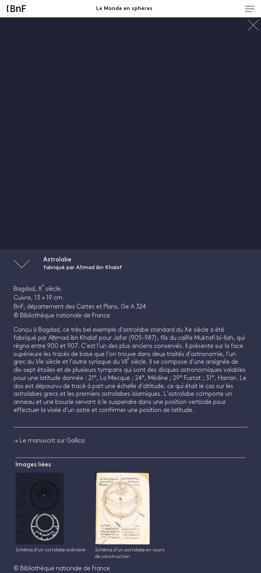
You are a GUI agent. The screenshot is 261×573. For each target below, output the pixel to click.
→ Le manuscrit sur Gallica (49, 441)
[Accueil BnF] (31, 8)
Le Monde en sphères (124, 8)
